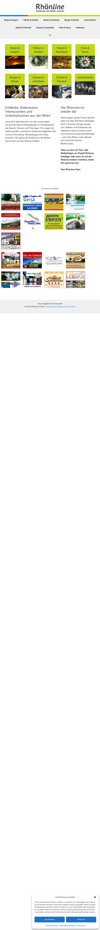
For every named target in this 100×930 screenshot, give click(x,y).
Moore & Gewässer (51, 20)
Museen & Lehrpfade (45, 27)
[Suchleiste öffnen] (50, 35)
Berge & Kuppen (11, 20)
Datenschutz (62, 306)
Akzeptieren (50, 919)
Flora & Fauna (65, 27)
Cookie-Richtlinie (51, 925)
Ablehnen (81, 919)
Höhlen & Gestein (30, 20)
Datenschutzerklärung (67, 925)
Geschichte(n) (90, 20)
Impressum (81, 925)
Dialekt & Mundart (23, 27)
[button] (95, 897)
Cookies (72, 306)
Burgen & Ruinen (71, 20)
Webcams (80, 27)
